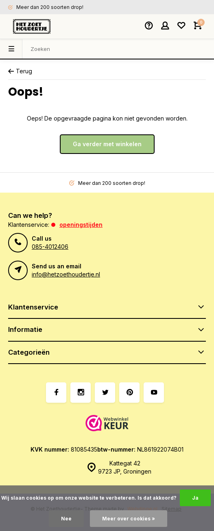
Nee (66, 519)
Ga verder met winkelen (107, 143)
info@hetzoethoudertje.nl (66, 274)
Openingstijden (81, 224)
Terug (20, 71)
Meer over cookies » (128, 519)
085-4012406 (50, 246)
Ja (195, 498)
